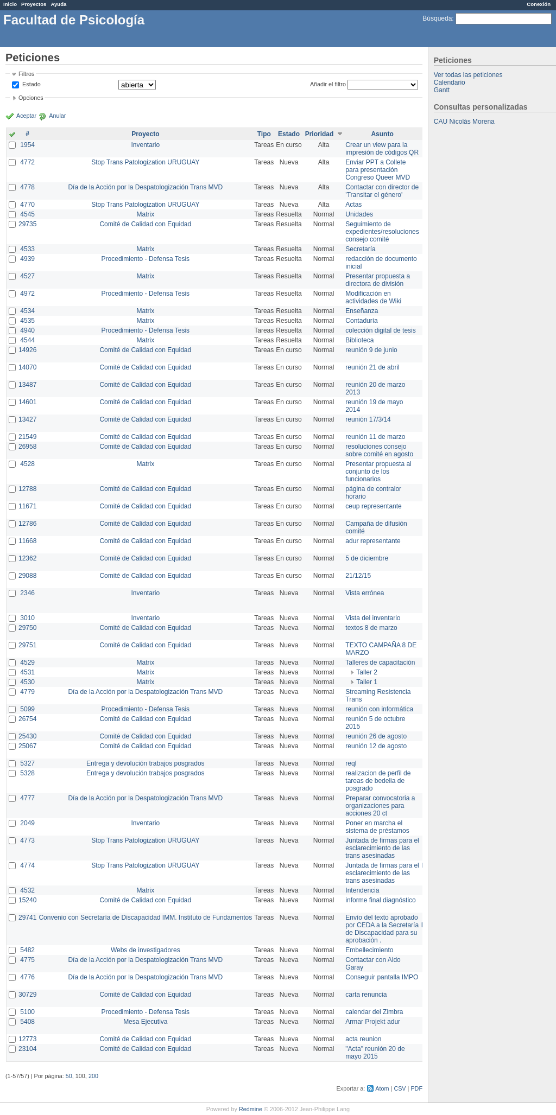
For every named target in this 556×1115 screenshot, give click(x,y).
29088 (27, 575)
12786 (27, 523)
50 (69, 1076)
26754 (27, 719)
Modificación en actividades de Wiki (373, 297)
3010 (27, 618)
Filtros (26, 74)
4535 (27, 320)
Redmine (250, 1109)
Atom (382, 1088)
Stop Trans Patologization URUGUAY (145, 162)
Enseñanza (361, 311)
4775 (27, 960)
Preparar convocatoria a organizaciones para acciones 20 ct (380, 805)
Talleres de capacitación (380, 662)
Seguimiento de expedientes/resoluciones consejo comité (382, 231)
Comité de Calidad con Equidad (145, 224)
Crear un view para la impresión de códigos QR (382, 148)
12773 (27, 1039)
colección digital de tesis (380, 330)
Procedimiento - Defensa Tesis (146, 259)
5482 (27, 950)
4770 (27, 204)
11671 (27, 506)
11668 (27, 541)
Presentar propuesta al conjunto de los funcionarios (378, 471)
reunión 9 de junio (371, 350)
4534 (27, 311)
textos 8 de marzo (371, 628)
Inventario (145, 145)
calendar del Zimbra (374, 1012)
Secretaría (360, 249)
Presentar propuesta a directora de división (377, 280)
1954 (27, 145)
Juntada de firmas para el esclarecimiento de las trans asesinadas (382, 848)
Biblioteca (359, 340)
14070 (27, 367)
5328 (27, 773)
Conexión (539, 4)
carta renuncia (366, 994)
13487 (27, 384)
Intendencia (362, 890)
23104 (27, 1049)
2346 (27, 593)
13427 (27, 419)
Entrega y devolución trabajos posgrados (145, 763)
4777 (27, 798)
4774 (27, 865)
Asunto (382, 134)
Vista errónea (364, 593)
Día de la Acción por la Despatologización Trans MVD (145, 187)
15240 (27, 900)
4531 (27, 672)
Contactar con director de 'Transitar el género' (382, 191)
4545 (27, 214)
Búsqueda (437, 18)
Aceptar (26, 115)
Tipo (264, 134)
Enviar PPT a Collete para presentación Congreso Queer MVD (377, 169)
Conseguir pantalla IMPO (381, 977)
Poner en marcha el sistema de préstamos (377, 826)
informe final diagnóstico (380, 900)
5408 (27, 1021)
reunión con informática (379, 709)
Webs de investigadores (145, 950)
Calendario (449, 82)
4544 (27, 340)
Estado (31, 84)
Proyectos (33, 4)
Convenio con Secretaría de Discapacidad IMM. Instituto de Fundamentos (145, 917)
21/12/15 (358, 575)
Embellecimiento (369, 950)
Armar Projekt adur (372, 1021)
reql (350, 763)
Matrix (145, 214)
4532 (27, 890)
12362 (27, 558)
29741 (27, 917)
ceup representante (373, 506)
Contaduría (361, 320)
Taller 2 (366, 672)
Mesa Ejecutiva (145, 1021)
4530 (27, 682)
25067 (27, 746)
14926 (27, 350)
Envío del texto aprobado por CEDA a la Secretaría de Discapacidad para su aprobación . (382, 929)
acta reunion (363, 1039)
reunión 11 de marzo (375, 437)
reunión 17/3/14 (367, 419)
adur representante (372, 541)
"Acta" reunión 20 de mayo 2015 (375, 1052)
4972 (27, 293)
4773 (27, 840)
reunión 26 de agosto (376, 736)
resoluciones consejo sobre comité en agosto (379, 450)
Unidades (359, 214)
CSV (400, 1088)
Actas (353, 204)
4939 (27, 259)
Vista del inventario (372, 618)
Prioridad (319, 134)
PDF (416, 1088)
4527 (27, 276)
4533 (27, 249)
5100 (27, 1012)
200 (93, 1076)
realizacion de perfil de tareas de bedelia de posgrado (377, 780)
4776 (27, 977)
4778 (27, 187)
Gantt (442, 90)
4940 (27, 330)
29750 (27, 628)
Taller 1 (366, 682)
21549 (27, 437)
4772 (27, 162)
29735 (27, 224)
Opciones (30, 97)
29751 (27, 645)
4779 (27, 692)
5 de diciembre (366, 558)
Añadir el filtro (328, 84)
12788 (27, 489)
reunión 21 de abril (372, 367)
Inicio (10, 4)
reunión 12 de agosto (376, 746)
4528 (27, 464)
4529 (27, 662)
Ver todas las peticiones (468, 75)
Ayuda (58, 4)
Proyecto (145, 134)
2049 (27, 823)
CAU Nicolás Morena (464, 121)
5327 (27, 763)
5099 (27, 709)
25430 (27, 736)
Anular (57, 115)
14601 (27, 402)
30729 (27, 994)
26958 (27, 446)
